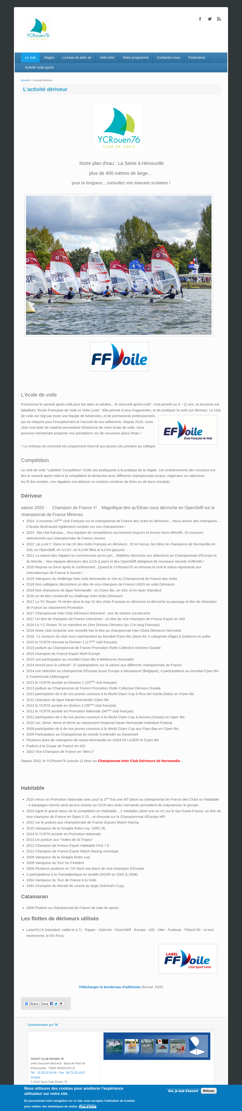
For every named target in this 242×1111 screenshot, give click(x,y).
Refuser (208, 1091)
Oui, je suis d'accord (183, 1091)
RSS (219, 19)
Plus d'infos (87, 1106)
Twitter (209, 19)
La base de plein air (77, 57)
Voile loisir (107, 57)
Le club (30, 57)
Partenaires (196, 57)
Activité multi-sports (39, 67)
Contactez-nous (168, 57)
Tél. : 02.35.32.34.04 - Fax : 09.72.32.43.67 (57, 1072)
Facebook (200, 19)
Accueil (25, 80)
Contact (35, 1077)
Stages (49, 57)
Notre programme (136, 57)
